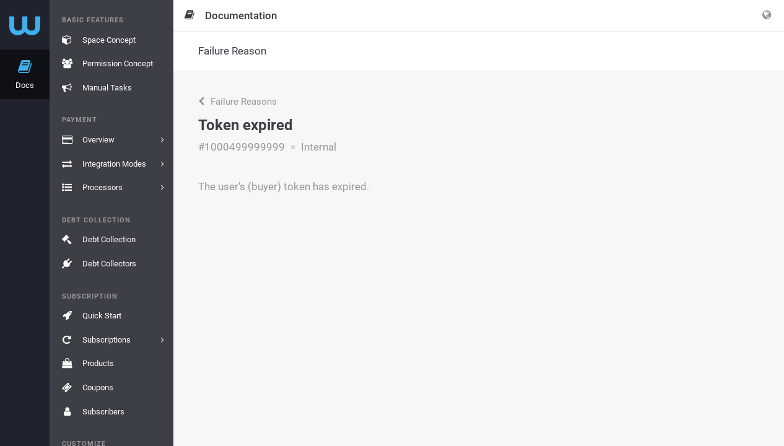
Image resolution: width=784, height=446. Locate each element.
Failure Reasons (237, 101)
